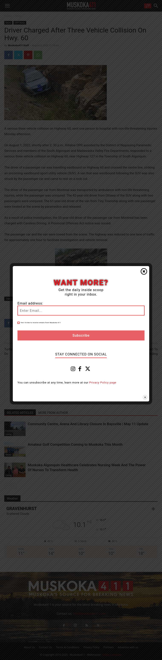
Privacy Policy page (102, 382)
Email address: (30, 303)
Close (144, 271)
